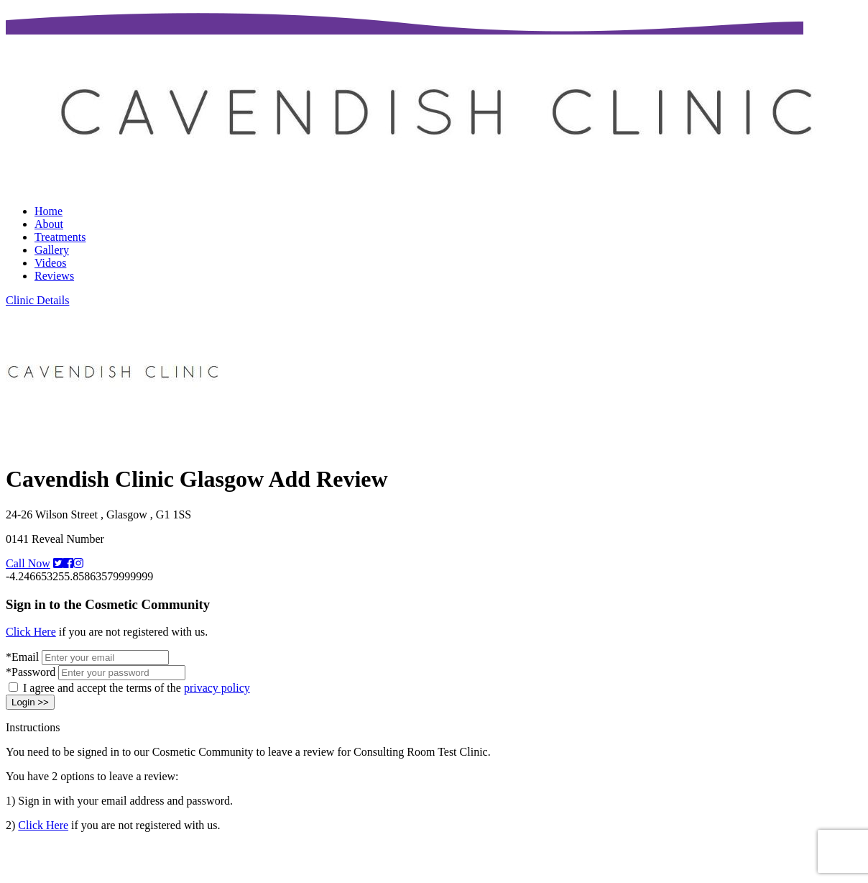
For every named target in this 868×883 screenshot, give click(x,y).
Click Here (31, 632)
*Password (30, 672)
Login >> (30, 702)
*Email (22, 657)
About (48, 224)
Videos (50, 263)
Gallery (51, 250)
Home (48, 211)
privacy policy (217, 688)
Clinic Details (37, 300)
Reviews (54, 276)
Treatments (60, 237)
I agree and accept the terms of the (136, 688)
